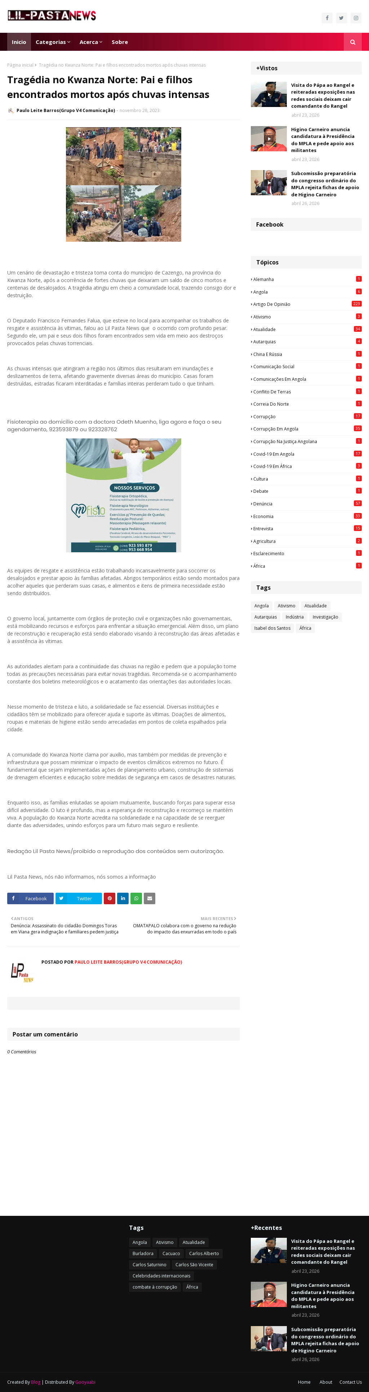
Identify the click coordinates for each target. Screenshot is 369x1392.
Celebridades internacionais (161, 1276)
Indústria (295, 617)
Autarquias (307, 341)
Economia (307, 516)
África (307, 566)
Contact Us (350, 1382)
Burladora (143, 1253)
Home (304, 1382)
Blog (35, 1382)
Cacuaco (171, 1253)
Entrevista (307, 528)
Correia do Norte (307, 404)
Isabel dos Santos (272, 628)
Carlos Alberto (204, 1253)
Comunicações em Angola (307, 379)
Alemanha (307, 279)
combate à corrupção (155, 1287)
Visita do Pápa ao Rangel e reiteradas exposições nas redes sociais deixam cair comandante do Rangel (323, 96)
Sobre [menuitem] (120, 41)
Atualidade (307, 329)
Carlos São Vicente (194, 1265)
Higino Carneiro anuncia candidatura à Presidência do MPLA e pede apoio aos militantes (323, 140)
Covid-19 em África (307, 466)
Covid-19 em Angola (307, 454)
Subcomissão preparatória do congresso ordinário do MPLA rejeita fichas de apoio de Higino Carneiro (325, 184)
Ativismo (307, 316)
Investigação (325, 617)
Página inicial (20, 65)
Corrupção (307, 416)
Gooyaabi (85, 1382)
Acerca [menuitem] (89, 41)
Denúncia (307, 503)
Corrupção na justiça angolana (307, 441)
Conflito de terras (307, 391)
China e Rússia (307, 354)
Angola (307, 292)
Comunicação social (307, 366)
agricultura (307, 541)
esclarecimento (307, 553)
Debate (307, 491)
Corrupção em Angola (307, 428)
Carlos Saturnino (149, 1265)
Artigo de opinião (307, 304)
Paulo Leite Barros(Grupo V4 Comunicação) (66, 110)
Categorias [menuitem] (51, 41)
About (326, 1382)
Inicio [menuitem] (19, 41)
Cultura (307, 479)
